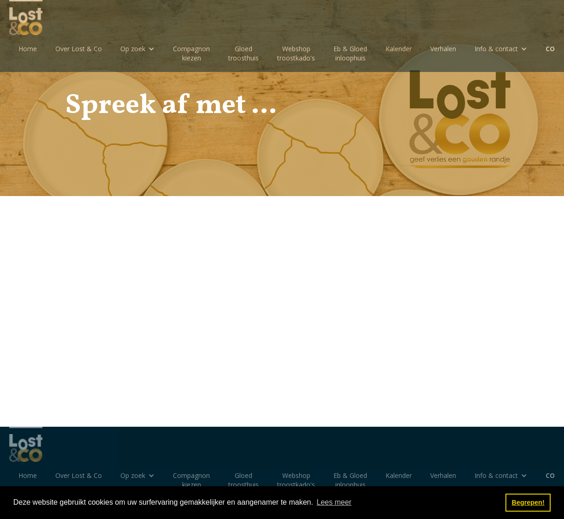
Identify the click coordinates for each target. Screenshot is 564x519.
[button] (137, 49)
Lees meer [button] (334, 502)
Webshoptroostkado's (296, 53)
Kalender (399, 48)
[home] (25, 17)
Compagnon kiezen (191, 53)
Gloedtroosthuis (243, 53)
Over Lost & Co (78, 48)
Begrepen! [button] (528, 502)
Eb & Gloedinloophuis (350, 53)
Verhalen (443, 48)
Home (27, 48)
